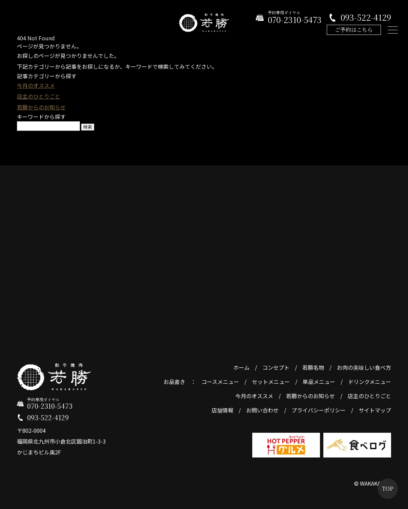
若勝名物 (313, 367)
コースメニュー (220, 382)
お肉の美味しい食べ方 (364, 367)
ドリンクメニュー (369, 382)
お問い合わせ (262, 410)
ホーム (241, 367)
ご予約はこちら (354, 30)
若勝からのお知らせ (41, 107)
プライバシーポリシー (319, 410)
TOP (387, 488)
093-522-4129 (366, 17)
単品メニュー (319, 382)
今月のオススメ (36, 85)
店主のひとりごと (38, 96)
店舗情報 (222, 410)
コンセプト (275, 367)
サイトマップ (375, 410)
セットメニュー (271, 382)
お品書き (174, 382)
